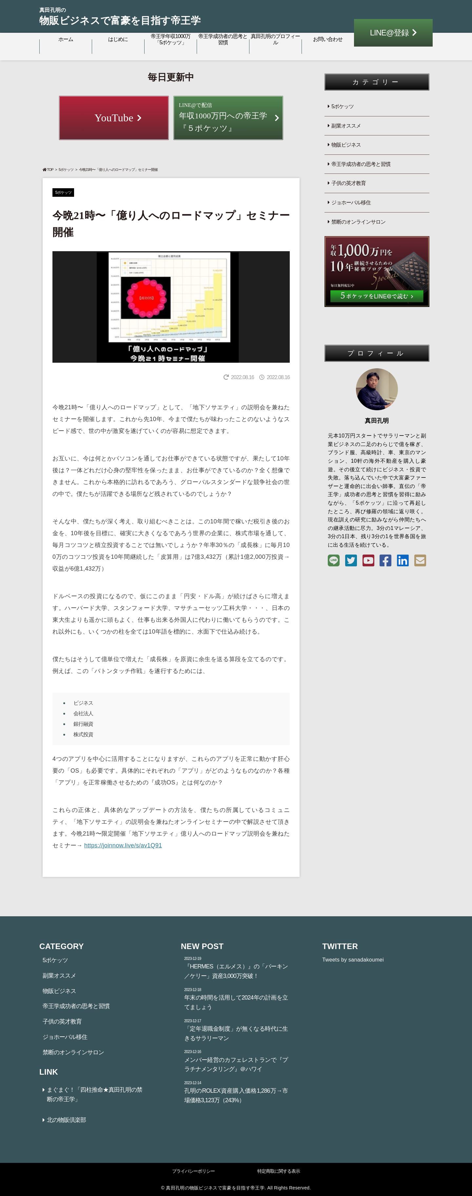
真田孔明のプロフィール (275, 39)
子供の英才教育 (348, 183)
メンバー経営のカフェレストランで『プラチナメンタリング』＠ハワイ (236, 1060)
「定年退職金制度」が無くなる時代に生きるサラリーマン (236, 1030)
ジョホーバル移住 (351, 202)
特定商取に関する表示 (278, 1171)
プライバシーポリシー (193, 1171)
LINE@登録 (389, 32)
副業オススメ (346, 126)
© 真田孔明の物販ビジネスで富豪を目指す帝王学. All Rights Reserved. (236, 1187)
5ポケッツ (66, 170)
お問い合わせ (328, 39)
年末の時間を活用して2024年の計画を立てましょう (236, 998)
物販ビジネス (346, 145)
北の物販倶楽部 (66, 1120)
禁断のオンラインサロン (358, 222)
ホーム (65, 39)
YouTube (113, 118)
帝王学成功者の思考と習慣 (222, 39)
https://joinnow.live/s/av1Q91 (123, 845)
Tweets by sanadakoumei (353, 960)
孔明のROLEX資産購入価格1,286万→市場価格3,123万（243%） (236, 1092)
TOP (48, 170)
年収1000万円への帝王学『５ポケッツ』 (228, 116)
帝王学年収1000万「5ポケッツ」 (171, 39)
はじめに (118, 39)
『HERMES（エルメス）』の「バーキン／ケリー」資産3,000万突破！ (236, 967)
